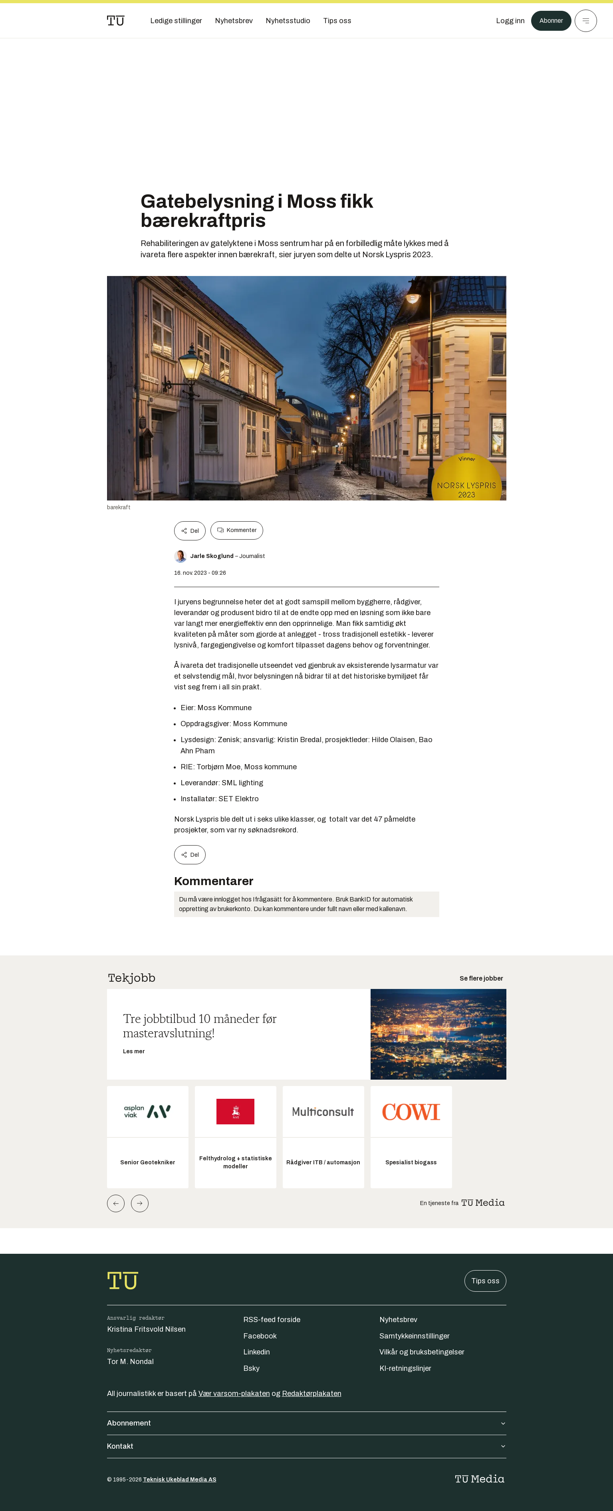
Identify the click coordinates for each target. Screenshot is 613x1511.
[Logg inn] (506, 20)
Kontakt (306, 1446)
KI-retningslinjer (405, 1368)
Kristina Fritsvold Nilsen (146, 1329)
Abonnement (306, 1423)
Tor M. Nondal (130, 1362)
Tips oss (485, 1281)
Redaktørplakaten (311, 1394)
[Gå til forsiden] (116, 20)
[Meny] (586, 21)
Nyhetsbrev (398, 1320)
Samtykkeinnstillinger (414, 1336)
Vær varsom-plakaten (234, 1394)
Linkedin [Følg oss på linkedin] (256, 1352)
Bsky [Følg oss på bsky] (251, 1368)
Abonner (549, 21)
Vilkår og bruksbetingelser (421, 1352)
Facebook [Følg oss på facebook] (260, 1336)
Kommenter (236, 530)
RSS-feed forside (271, 1320)
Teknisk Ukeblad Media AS (179, 1480)
